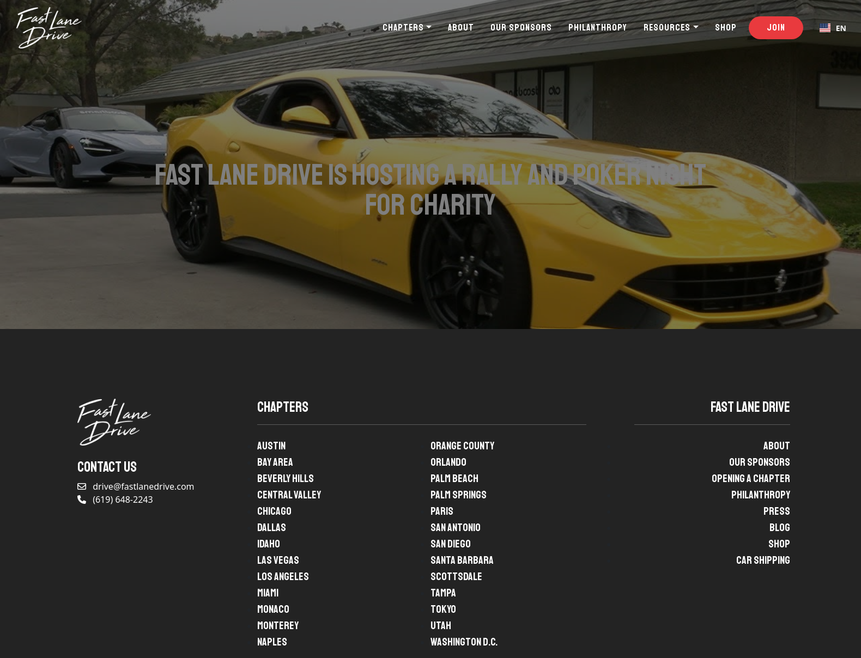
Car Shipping (763, 560)
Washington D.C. (464, 642)
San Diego (450, 544)
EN (833, 28)
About (461, 27)
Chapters (403, 27)
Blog (779, 527)
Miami (267, 593)
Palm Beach (454, 478)
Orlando (448, 462)
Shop (726, 27)
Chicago (274, 511)
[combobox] (832, 28)
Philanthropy (597, 27)
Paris (441, 511)
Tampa (443, 593)
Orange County (462, 446)
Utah (440, 625)
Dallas (271, 527)
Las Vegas (278, 560)
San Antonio (455, 527)
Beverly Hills (285, 478)
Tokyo (443, 609)
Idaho (268, 544)
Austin (271, 446)
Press (776, 511)
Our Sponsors (521, 27)
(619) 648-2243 (115, 499)
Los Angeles (283, 576)
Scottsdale (456, 576)
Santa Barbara (462, 560)
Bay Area (275, 462)
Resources (667, 27)
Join (776, 27)
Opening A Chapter (751, 478)
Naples (272, 642)
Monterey (278, 625)
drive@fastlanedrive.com (136, 486)
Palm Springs (458, 495)
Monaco (273, 609)
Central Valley (289, 495)
